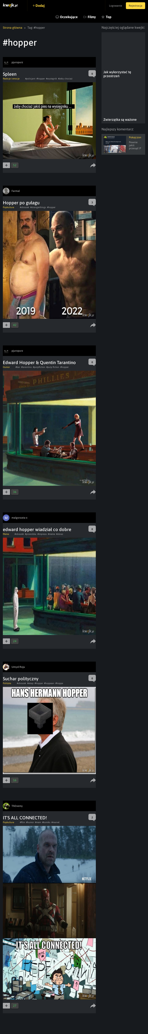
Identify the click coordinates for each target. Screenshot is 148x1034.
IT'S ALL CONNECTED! (25, 817)
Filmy (92, 17)
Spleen (9, 74)
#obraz (59, 534)
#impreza (42, 534)
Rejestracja (135, 5)
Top (108, 17)
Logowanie (115, 5)
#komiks (46, 822)
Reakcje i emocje (11, 78)
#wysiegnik (51, 78)
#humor (30, 822)
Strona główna (12, 27)
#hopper (40, 78)
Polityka (7, 683)
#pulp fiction (52, 367)
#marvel (55, 822)
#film (22, 822)
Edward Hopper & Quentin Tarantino (39, 362)
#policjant (30, 78)
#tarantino (26, 367)
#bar (17, 367)
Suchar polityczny (21, 678)
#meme (51, 534)
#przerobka (30, 534)
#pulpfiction (39, 367)
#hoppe (59, 683)
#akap (30, 683)
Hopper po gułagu (21, 202)
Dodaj (40, 6)
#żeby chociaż (65, 78)
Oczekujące (69, 17)
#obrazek (24, 207)
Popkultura (8, 207)
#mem (38, 822)
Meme (6, 534)
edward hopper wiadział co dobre (37, 529)
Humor (6, 367)
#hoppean (49, 683)
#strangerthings (38, 207)
